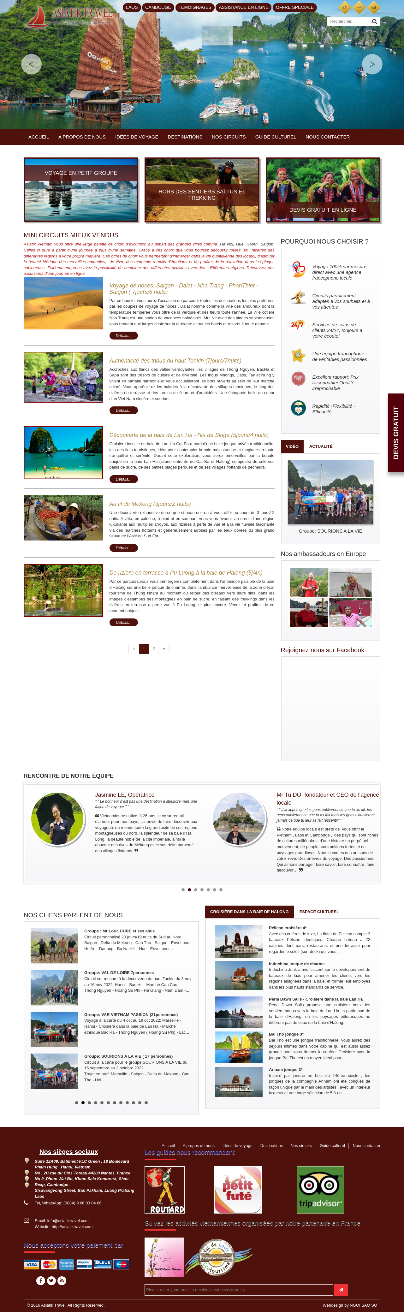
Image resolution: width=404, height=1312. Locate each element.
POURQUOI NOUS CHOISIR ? (325, 241)
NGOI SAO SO (363, 1305)
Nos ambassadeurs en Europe (323, 553)
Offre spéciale (295, 7)
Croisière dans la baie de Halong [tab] (249, 911)
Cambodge (158, 7)
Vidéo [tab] (292, 446)
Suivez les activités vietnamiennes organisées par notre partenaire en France (252, 1223)
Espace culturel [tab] (319, 911)
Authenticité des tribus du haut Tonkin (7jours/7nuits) (176, 361)
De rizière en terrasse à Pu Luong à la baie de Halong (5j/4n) (186, 573)
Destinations (185, 136)
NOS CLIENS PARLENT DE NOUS (73, 915)
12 (146, 1102)
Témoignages (195, 7)
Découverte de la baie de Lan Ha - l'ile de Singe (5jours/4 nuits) (189, 435)
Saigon (266, 244)
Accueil (38, 136)
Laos (132, 7)
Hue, (241, 244)
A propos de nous (82, 136)
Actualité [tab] (321, 446)
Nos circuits (229, 136)
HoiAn (252, 244)
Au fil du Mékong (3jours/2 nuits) (150, 504)
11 (139, 1102)
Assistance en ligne (243, 7)
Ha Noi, (227, 244)
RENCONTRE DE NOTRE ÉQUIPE (69, 776)
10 (133, 1102)
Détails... (124, 335)
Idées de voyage (136, 136)
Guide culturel (275, 136)
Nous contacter (328, 136)
